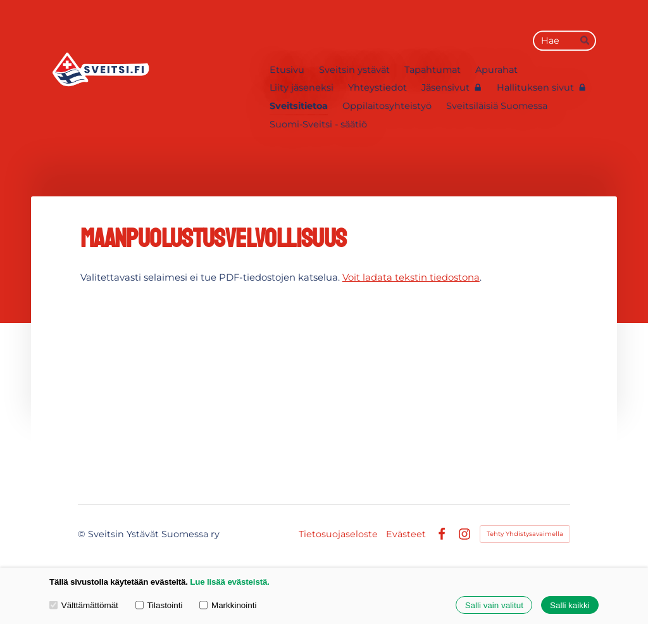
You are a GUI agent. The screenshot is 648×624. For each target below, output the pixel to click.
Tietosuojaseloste (338, 534)
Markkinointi (227, 604)
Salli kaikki (570, 605)
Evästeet (406, 534)
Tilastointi (159, 604)
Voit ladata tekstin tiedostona (411, 277)
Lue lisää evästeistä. (229, 582)
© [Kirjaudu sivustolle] (83, 534)
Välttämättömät (83, 604)
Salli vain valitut (494, 605)
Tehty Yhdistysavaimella (525, 534)
